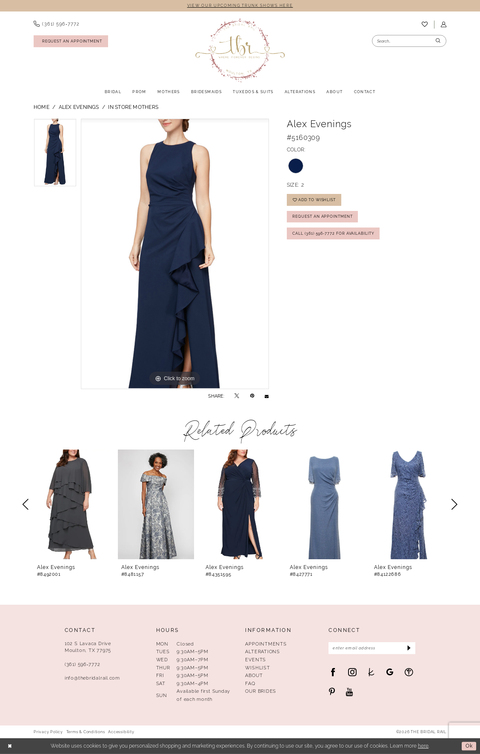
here (423, 746)
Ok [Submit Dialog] (469, 746)
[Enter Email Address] (372, 648)
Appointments (265, 643)
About (254, 675)
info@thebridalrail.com (92, 677)
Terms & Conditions (85, 732)
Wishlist (257, 667)
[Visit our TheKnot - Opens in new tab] (371, 672)
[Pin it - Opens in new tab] (252, 396)
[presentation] (72, 504)
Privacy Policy (48, 732)
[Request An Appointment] (71, 41)
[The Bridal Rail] (240, 50)
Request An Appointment (322, 216)
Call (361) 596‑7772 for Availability (333, 233)
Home (41, 107)
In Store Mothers (133, 107)
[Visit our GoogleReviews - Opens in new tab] (390, 672)
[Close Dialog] (10, 746)
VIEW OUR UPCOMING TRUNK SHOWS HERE (240, 5)
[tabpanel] (55, 155)
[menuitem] (56, 24)
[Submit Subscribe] (408, 648)
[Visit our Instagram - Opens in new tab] (352, 672)
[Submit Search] (438, 41)
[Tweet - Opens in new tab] (237, 396)
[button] (443, 24)
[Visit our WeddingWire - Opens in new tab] (408, 672)
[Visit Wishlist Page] (424, 25)
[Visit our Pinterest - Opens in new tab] (332, 692)
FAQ (250, 683)
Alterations (262, 651)
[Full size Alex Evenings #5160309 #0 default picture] (175, 254)
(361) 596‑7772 (82, 664)
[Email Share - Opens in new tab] (266, 396)
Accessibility (121, 732)
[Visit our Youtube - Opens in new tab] (350, 692)
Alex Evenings (79, 107)
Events (255, 659)
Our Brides (260, 691)
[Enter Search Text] (409, 41)
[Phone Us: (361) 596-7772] (56, 24)
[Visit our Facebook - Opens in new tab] (333, 672)
